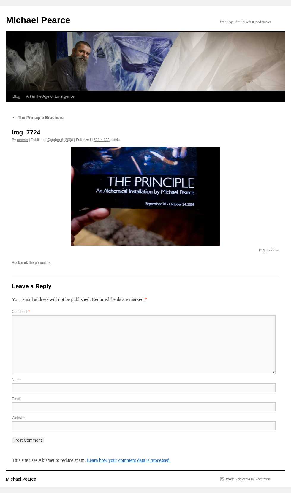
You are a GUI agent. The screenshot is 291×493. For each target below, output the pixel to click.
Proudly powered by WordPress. (248, 479)
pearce (22, 140)
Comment (21, 312)
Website (18, 418)
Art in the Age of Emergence (50, 96)
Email (16, 399)
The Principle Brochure (38, 117)
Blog (16, 96)
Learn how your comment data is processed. (128, 460)
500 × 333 (102, 140)
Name (16, 380)
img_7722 (267, 250)
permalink (42, 263)
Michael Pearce (38, 20)
